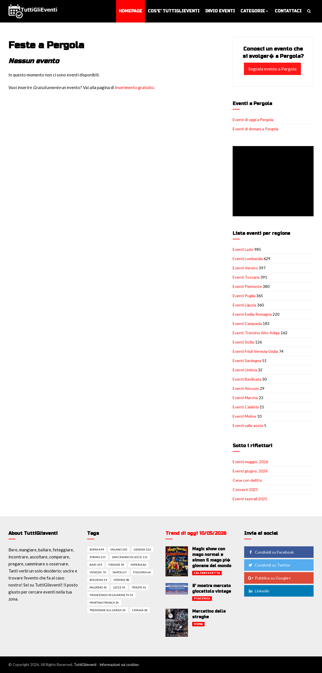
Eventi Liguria (244, 305)
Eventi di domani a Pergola (255, 128)
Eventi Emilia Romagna (252, 314)
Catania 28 (140, 610)
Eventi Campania (247, 323)
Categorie (253, 11)
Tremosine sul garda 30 (108, 610)
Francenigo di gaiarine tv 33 (111, 595)
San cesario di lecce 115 (130, 557)
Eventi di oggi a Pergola (253, 119)
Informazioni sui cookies (119, 664)
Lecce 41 (119, 587)
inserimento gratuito (134, 87)
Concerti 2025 (245, 489)
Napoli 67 (120, 572)
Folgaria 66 (142, 572)
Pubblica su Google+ (269, 578)
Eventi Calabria (246, 406)
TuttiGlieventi (85, 664)
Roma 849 (97, 549)
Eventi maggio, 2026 (250, 461)
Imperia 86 (138, 564)
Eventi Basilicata (247, 379)
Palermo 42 (98, 587)
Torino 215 (98, 557)
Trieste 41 (139, 587)
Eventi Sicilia (243, 342)
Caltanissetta (207, 573)
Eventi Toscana (246, 277)
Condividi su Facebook (271, 552)
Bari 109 (96, 564)
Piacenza (202, 598)
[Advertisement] (274, 182)
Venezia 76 (98, 572)
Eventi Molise (244, 416)
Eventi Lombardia (248, 258)
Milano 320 (118, 549)
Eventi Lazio (243, 249)
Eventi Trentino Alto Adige (256, 332)
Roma (198, 624)
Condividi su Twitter (269, 565)
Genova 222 (142, 549)
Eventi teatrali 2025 (250, 498)
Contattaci (288, 11)
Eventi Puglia (244, 295)
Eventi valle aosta (248, 425)
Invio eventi (220, 11)
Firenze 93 (116, 564)
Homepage (130, 11)
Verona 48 (121, 579)
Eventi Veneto (245, 267)
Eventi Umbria (245, 369)
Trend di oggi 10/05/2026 (195, 533)
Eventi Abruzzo (246, 388)
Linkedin (258, 590)
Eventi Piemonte (247, 286)
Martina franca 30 (104, 602)
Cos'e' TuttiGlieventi (173, 11)
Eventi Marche (245, 397)
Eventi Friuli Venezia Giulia (255, 351)
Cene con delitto (247, 480)
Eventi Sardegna (247, 360)
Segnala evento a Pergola (272, 68)
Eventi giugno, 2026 (250, 471)
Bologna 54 (98, 579)
